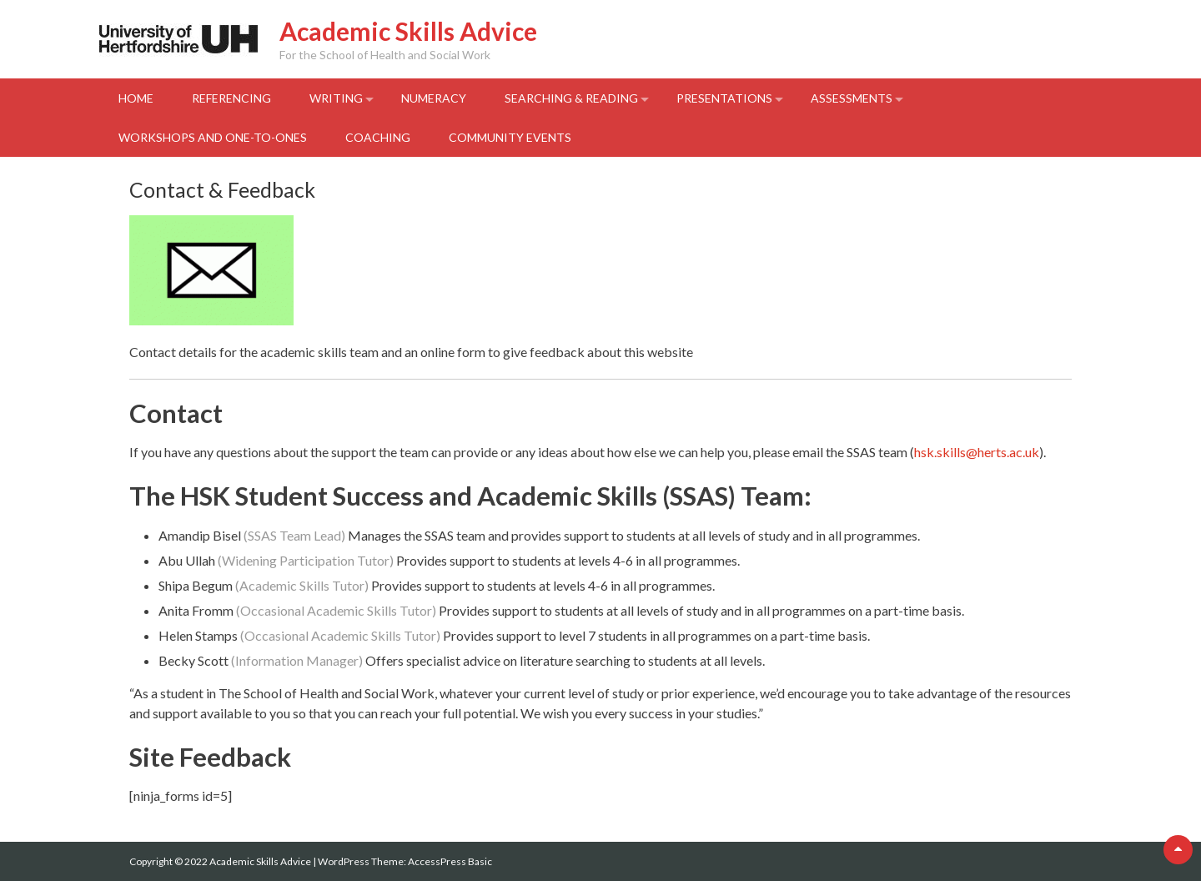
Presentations (724, 98)
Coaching (377, 137)
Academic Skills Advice (408, 31)
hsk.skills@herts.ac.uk (976, 452)
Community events (510, 137)
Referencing (231, 98)
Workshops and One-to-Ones (212, 137)
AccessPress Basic (450, 861)
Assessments (851, 98)
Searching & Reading (571, 98)
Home (135, 98)
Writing (336, 98)
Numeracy (433, 98)
